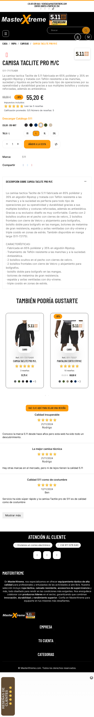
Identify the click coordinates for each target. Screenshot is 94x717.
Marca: (6, 156)
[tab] (47, 182)
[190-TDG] (45, 125)
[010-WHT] (40, 125)
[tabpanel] (24, 353)
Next (90, 353)
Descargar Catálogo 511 (17, 118)
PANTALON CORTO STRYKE (69, 361)
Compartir (23, 165)
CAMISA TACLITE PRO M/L (24, 361)
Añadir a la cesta (37, 144)
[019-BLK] (31, 125)
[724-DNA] (36, 125)
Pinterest (31, 165)
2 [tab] (48, 395)
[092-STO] (15, 381)
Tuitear (27, 165)
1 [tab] (45, 395)
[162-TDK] (50, 125)
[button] (32, 545)
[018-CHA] (26, 125)
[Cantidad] (12, 144)
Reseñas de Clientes (4, 698)
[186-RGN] (19, 381)
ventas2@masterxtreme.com (54, 3)
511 (24, 156)
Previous (4, 353)
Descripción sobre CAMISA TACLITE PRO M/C (29, 181)
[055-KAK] (67, 381)
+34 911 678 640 (33, 3)
